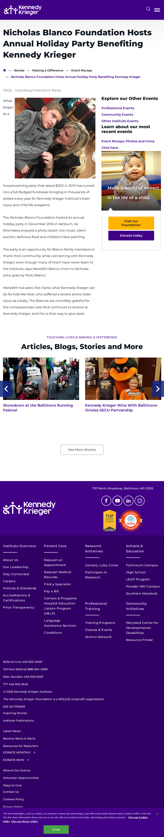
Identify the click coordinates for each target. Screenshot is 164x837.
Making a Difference (47, 70)
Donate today (131, 235)
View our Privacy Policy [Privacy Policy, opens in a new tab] (24, 821)
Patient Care (55, 546)
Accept (56, 829)
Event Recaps (81, 70)
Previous (6, 389)
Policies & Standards (20, 588)
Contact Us (11, 792)
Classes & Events (99, 630)
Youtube (117, 501)
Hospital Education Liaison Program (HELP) (59, 608)
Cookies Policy (13, 799)
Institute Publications (18, 720)
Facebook (106, 501)
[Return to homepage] (23, 10)
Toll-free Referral (25, 669)
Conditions (53, 633)
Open (157, 10)
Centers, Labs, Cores (101, 565)
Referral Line (22, 662)
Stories (19, 70)
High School (136, 572)
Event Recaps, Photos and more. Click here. (128, 144)
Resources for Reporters (20, 746)
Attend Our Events (16, 770)
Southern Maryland (141, 593)
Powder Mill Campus (143, 586)
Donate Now (13, 760)
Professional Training (96, 606)
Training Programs (100, 623)
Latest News (12, 731)
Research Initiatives (94, 548)
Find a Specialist (57, 584)
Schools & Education (135, 548)
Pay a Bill (51, 591)
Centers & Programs (60, 598)
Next (158, 389)
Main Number (23, 676)
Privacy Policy (13, 807)
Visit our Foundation (131, 223)
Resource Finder (139, 640)
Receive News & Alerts (19, 738)
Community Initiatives (136, 606)
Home (4, 70)
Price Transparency (18, 607)
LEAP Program (138, 579)
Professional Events (117, 108)
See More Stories (82, 450)
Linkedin (128, 501)
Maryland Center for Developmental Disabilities (142, 628)
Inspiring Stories (15, 713)
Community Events (117, 114)
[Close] (157, 814)
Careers (9, 581)
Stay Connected (16, 574)
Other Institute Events (119, 121)
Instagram (140, 501)
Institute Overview (19, 546)
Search (148, 9)
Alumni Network (98, 637)
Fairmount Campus (142, 565)
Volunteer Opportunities (21, 778)
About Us (10, 560)
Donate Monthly (17, 752)
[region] (82, 822)
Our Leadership (15, 567)
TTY (15, 684)
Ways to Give (12, 785)
